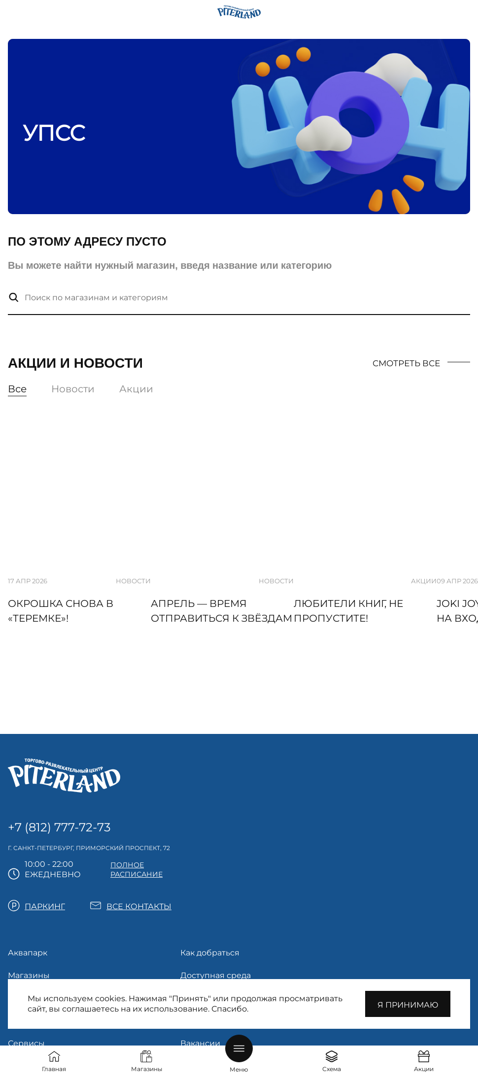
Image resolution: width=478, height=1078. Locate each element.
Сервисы (26, 1043)
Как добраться (209, 952)
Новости (73, 389)
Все (17, 389)
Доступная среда (215, 975)
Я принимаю (407, 1005)
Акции (136, 389)
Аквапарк (27, 952)
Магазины (29, 975)
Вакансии (200, 1043)
